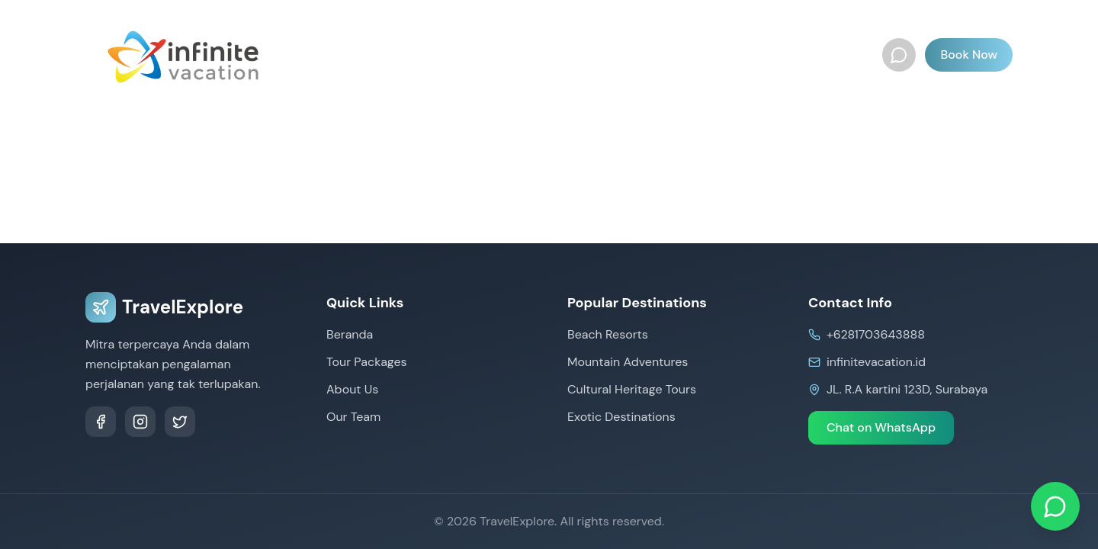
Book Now (968, 55)
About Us (352, 389)
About (754, 55)
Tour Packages (415, 55)
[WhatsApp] (899, 55)
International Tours (534, 55)
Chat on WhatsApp (881, 427)
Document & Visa (662, 55)
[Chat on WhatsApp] (1055, 506)
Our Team (824, 55)
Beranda (327, 55)
